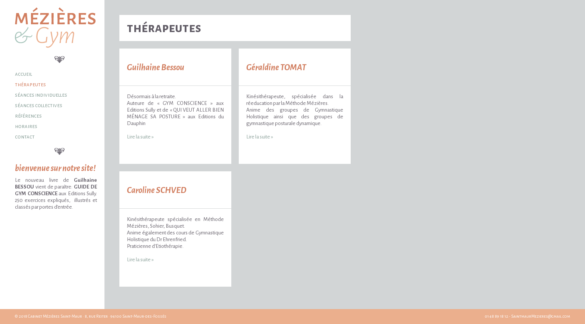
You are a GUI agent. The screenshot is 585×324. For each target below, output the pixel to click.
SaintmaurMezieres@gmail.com (540, 316)
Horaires (26, 126)
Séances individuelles (41, 95)
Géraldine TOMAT (276, 67)
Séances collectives (38, 105)
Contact (25, 137)
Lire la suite (140, 137)
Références (28, 116)
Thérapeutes (30, 84)
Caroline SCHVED (156, 190)
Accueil (23, 74)
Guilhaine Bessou (155, 67)
